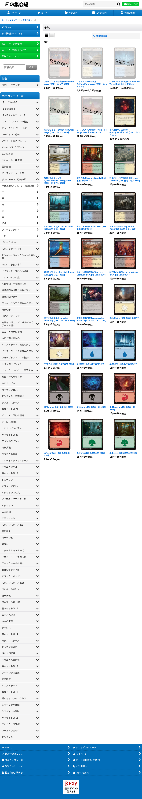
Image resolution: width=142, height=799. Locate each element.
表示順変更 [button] (100, 35)
